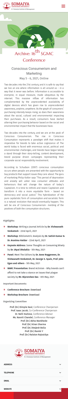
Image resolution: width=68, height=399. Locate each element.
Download (36, 289)
